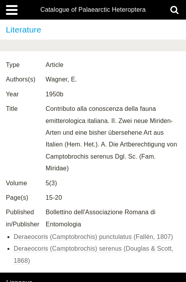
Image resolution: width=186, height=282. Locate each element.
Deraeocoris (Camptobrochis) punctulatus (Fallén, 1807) (93, 236)
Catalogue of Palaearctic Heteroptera (93, 10)
